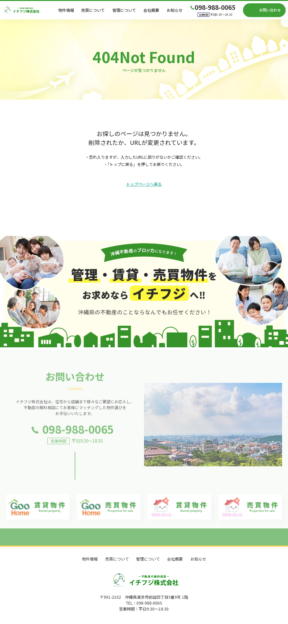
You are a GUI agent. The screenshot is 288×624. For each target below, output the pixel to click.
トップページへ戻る (144, 184)
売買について (93, 10)
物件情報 (66, 10)
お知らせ (174, 10)
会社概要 (151, 10)
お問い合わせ (270, 9)
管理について (124, 10)
